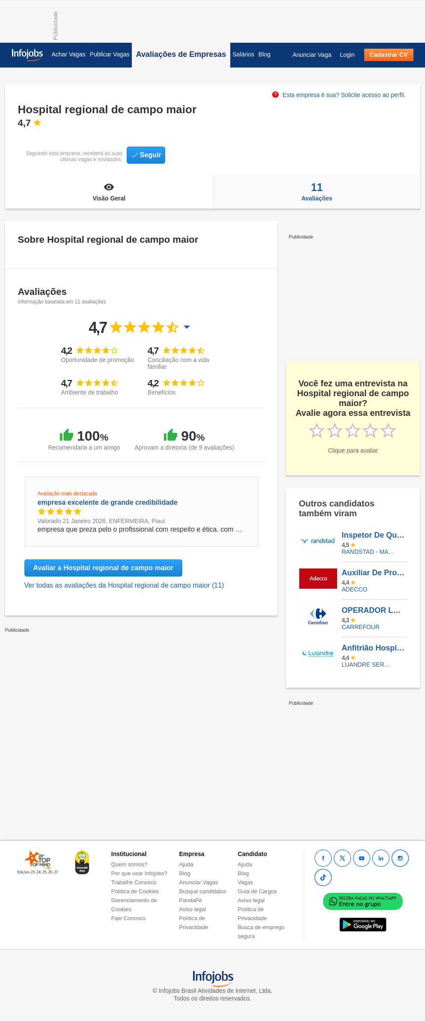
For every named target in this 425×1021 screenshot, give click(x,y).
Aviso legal (192, 909)
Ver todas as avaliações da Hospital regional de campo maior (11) (124, 585)
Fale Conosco (128, 918)
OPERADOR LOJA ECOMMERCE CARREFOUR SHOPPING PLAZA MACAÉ (374, 610)
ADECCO (354, 589)
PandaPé (190, 900)
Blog (264, 54)
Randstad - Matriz (368, 551)
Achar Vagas (69, 54)
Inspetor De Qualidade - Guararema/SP (374, 535)
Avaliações (316, 191)
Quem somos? (129, 864)
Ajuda (186, 864)
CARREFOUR (361, 627)
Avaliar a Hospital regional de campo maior (103, 567)
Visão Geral (109, 191)
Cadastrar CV (389, 54)
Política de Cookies (135, 891)
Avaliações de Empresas (181, 54)
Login (347, 54)
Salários (243, 54)
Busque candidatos (203, 891)
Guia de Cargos (257, 891)
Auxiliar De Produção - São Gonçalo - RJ (374, 572)
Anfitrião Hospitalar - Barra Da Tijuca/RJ (374, 648)
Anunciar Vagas (198, 882)
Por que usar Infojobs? (139, 873)
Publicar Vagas (110, 54)
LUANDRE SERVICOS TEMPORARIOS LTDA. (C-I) (368, 664)
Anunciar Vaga (311, 54)
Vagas (245, 882)
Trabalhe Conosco (134, 882)
